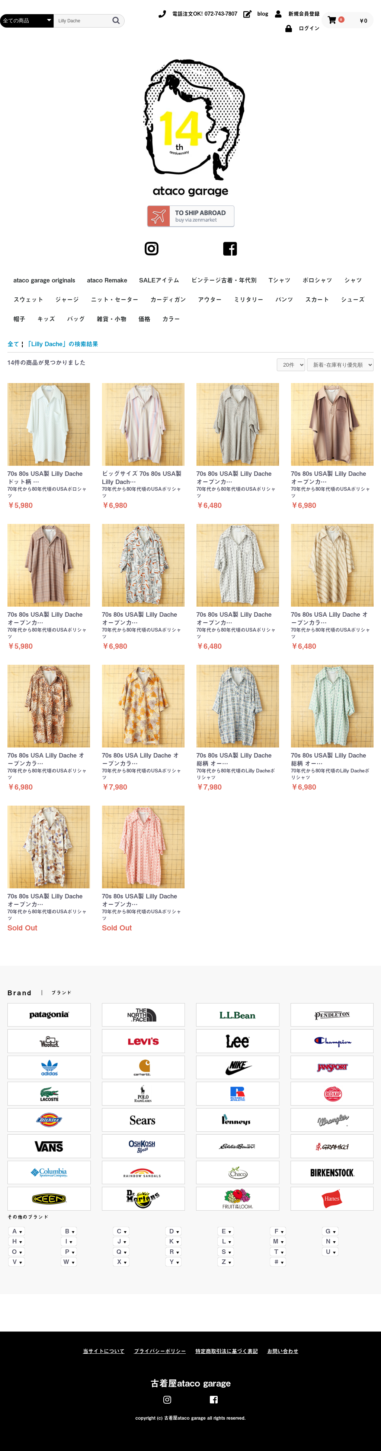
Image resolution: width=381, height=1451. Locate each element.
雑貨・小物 (112, 319)
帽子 (19, 319)
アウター (210, 300)
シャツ (353, 280)
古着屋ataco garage (190, 1383)
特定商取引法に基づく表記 (226, 1351)
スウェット (28, 300)
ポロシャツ (317, 280)
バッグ (76, 319)
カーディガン (168, 300)
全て (13, 344)
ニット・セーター (114, 300)
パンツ (284, 300)
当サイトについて (104, 1351)
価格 (144, 319)
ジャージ (67, 300)
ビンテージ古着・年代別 (224, 280)
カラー (171, 319)
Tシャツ (280, 280)
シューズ (353, 300)
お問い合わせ (282, 1351)
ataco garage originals (44, 280)
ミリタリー (248, 300)
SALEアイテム (159, 280)
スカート (317, 300)
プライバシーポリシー (160, 1351)
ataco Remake (107, 280)
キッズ (46, 319)
